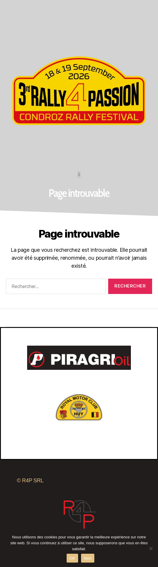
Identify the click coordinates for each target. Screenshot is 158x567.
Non (87, 558)
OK (72, 558)
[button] (79, 174)
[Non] (151, 548)
